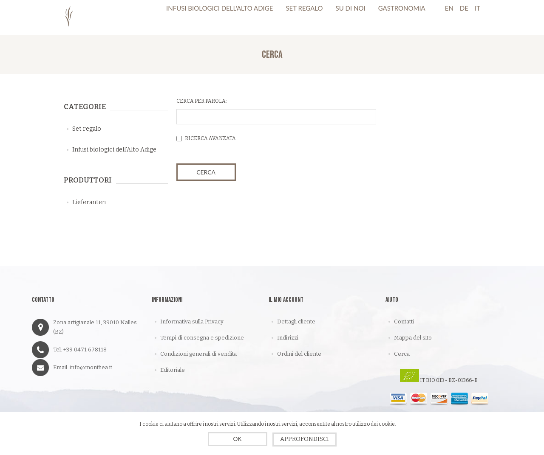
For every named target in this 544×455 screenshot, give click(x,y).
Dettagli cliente (296, 321)
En (449, 8)
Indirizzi (287, 337)
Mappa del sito (413, 337)
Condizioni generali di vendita (198, 354)
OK (237, 438)
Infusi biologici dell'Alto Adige (114, 149)
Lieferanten (89, 202)
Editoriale (172, 370)
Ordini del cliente (299, 354)
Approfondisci (304, 439)
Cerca (402, 354)
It (477, 8)
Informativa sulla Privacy (192, 321)
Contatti (404, 321)
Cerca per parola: (201, 101)
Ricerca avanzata (210, 138)
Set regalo (86, 128)
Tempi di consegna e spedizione (202, 337)
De (464, 8)
